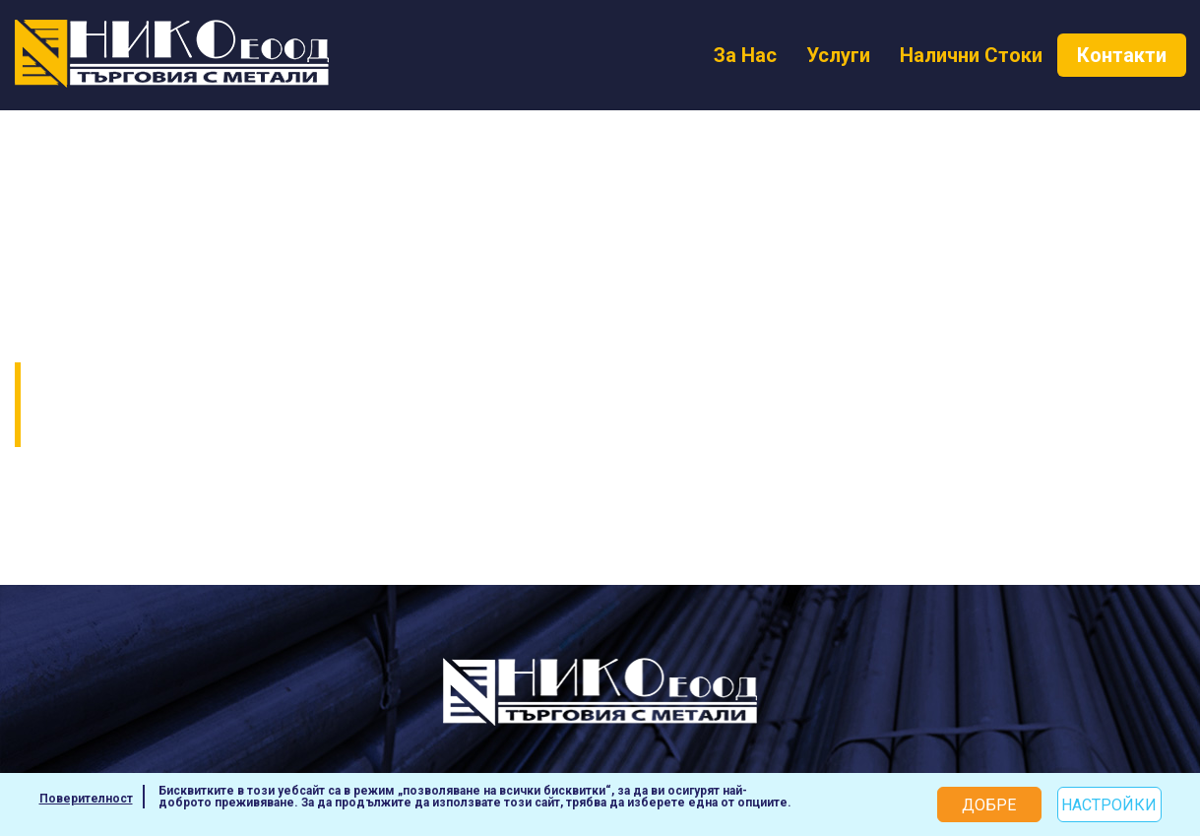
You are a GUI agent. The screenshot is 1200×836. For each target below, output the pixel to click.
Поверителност (86, 798)
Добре (989, 805)
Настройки (1109, 805)
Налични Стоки (971, 55)
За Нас (745, 55)
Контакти (1122, 55)
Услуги (838, 55)
